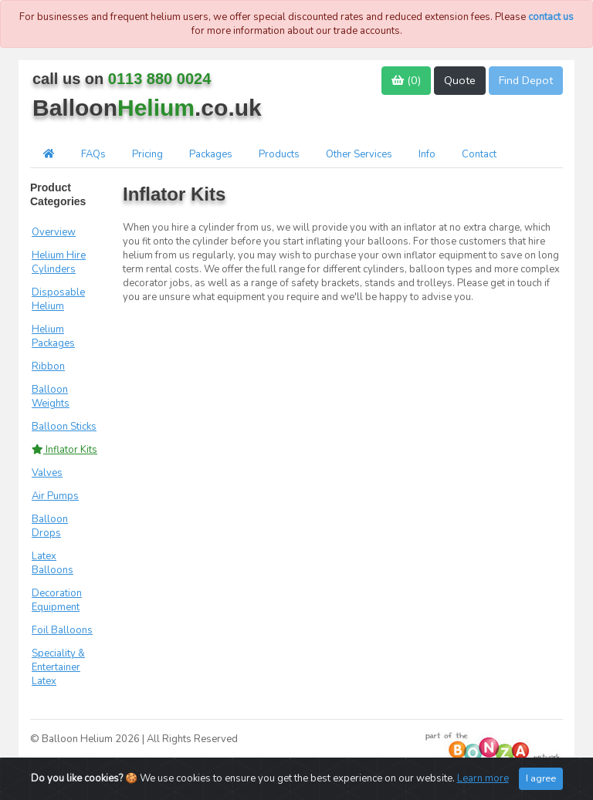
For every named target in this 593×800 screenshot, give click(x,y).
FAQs (93, 154)
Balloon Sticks (64, 427)
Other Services (359, 154)
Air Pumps (55, 496)
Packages (210, 154)
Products (279, 154)
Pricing (147, 154)
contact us (551, 17)
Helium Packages (53, 336)
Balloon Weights (50, 396)
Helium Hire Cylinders (59, 262)
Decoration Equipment (57, 600)
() (406, 80)
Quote (460, 80)
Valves (47, 473)
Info (426, 154)
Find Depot (526, 80)
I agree (541, 778)
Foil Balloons (62, 630)
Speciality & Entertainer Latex (58, 667)
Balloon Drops (50, 526)
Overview (54, 232)
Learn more (483, 779)
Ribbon (48, 366)
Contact (479, 154)
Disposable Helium (58, 299)
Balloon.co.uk (147, 107)
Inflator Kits (64, 450)
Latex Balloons (52, 563)
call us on (121, 78)
